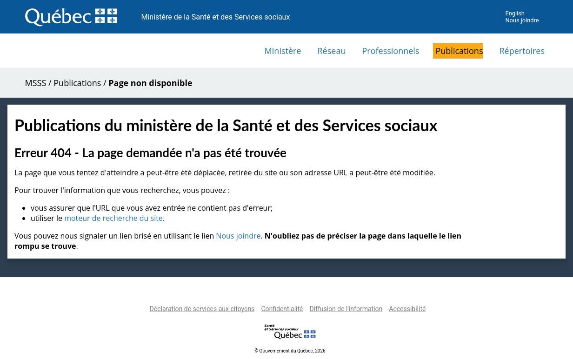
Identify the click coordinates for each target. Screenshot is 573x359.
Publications (459, 50)
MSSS (36, 82)
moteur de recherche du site (113, 218)
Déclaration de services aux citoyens (202, 308)
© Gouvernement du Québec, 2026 (289, 350)
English (514, 13)
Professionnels (390, 50)
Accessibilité (407, 308)
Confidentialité (282, 308)
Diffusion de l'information (345, 308)
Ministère (283, 50)
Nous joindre (522, 20)
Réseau (332, 50)
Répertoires (522, 50)
